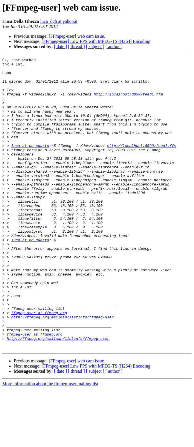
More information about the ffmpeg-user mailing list (50, 442)
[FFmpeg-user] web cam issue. (77, 36)
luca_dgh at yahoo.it (58, 21)
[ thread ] (76, 46)
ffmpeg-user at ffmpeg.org (39, 364)
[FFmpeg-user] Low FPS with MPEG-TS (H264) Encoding (96, 41)
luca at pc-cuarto (30, 163)
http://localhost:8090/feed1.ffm (128, 101)
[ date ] (60, 46)
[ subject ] (95, 46)
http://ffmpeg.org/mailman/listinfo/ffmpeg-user (62, 369)
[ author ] (114, 46)
